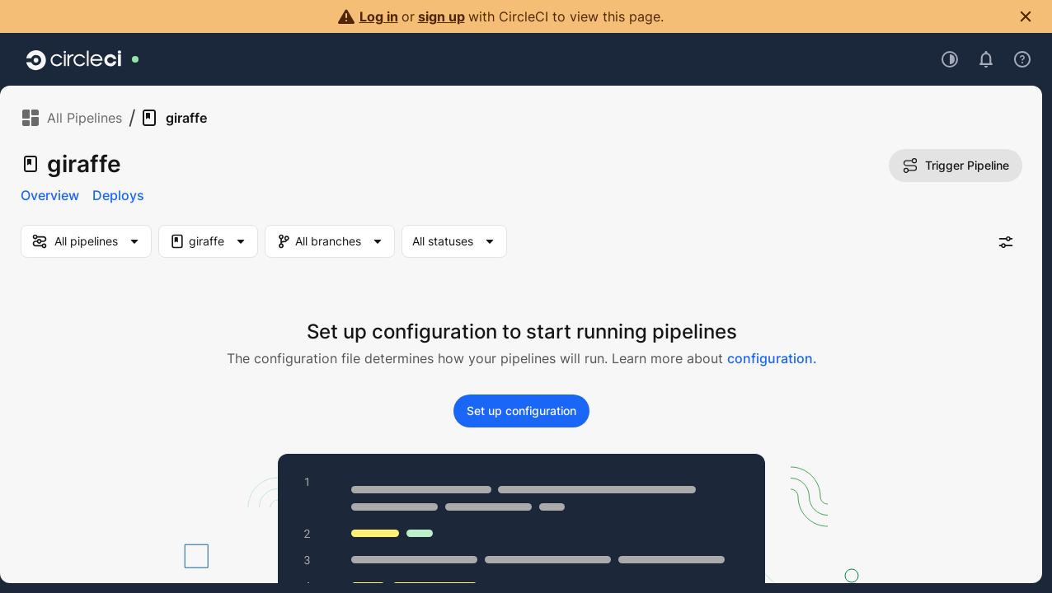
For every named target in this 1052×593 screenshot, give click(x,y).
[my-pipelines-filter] (86, 241)
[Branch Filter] (339, 241)
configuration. (772, 358)
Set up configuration (521, 411)
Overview (50, 195)
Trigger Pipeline (955, 165)
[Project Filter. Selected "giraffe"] (208, 241)
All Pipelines (71, 118)
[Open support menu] (1022, 59)
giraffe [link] (173, 118)
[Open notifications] (986, 59)
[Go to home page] (74, 59)
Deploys (118, 195)
